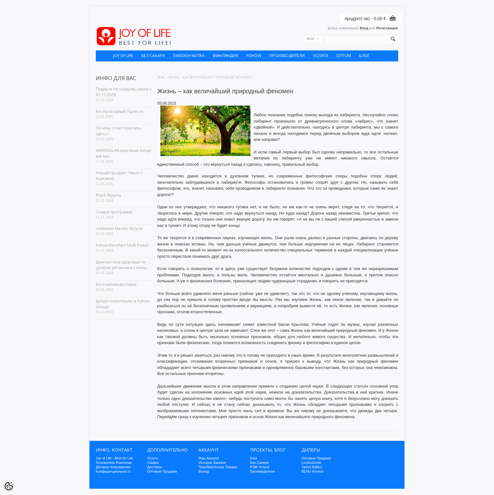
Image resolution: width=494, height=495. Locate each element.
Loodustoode (312, 462)
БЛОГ (364, 55)
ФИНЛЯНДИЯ (225, 55)
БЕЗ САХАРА (153, 55)
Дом (160, 77)
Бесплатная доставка (116, 284)
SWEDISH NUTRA (188, 55)
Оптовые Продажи (162, 471)
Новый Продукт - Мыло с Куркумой (119, 175)
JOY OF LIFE (123, 55)
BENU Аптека (312, 471)
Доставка (154, 467)
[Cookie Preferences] (8, 486)
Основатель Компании (114, 462)
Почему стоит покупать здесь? (118, 130)
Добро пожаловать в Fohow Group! (123, 303)
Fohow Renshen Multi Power (122, 245)
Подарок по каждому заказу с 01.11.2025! (124, 91)
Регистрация (387, 28)
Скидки (152, 462)
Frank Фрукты (108, 195)
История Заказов (212, 462)
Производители (262, 471)
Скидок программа (114, 212)
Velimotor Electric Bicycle (119, 228)
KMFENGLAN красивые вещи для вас (123, 153)
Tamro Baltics (312, 467)
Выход (203, 471)
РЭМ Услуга (259, 467)
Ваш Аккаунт (208, 458)
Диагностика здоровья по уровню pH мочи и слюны (121, 264)
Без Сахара (259, 462)
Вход (364, 28)
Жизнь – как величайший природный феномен (210, 77)
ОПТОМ (343, 55)
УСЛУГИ (320, 55)
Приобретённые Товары (217, 467)
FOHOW (253, 55)
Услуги (152, 458)
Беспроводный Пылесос (120, 111)
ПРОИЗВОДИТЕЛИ (287, 55)
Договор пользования (113, 467)
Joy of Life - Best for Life (114, 458)
